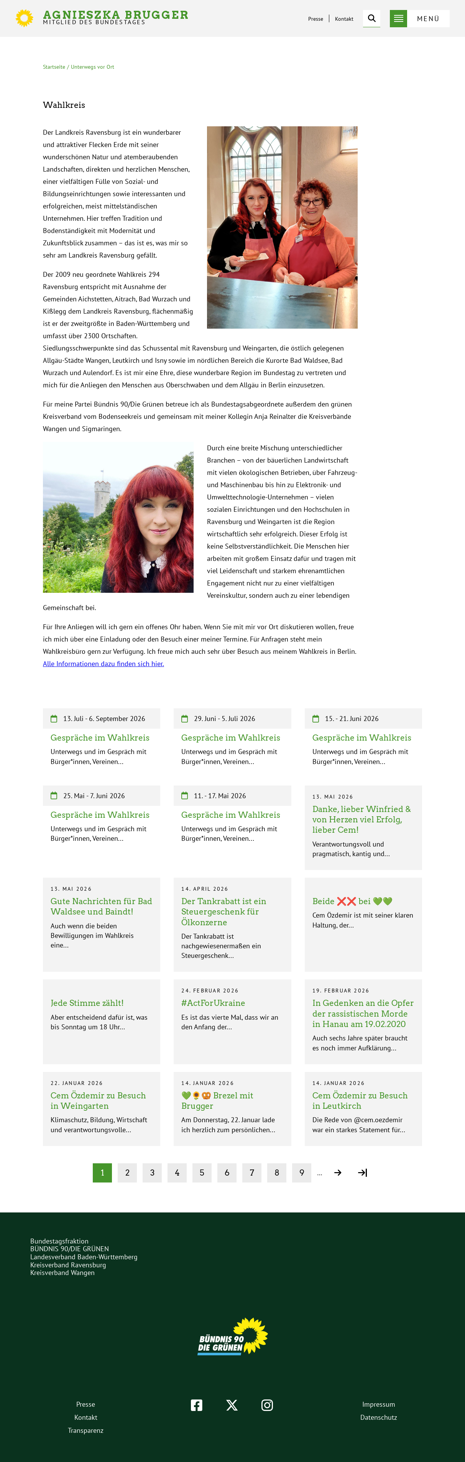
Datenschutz (378, 1417)
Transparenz (86, 1430)
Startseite (54, 66)
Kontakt (344, 18)
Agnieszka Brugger (116, 17)
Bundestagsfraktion (59, 1241)
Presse (315, 18)
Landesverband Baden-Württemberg (84, 1256)
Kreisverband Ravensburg (68, 1264)
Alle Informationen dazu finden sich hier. (103, 663)
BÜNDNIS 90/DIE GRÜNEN (69, 1248)
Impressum (378, 1404)
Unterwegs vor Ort (92, 66)
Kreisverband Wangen (62, 1272)
